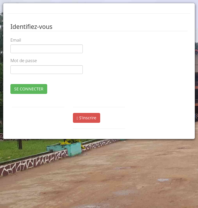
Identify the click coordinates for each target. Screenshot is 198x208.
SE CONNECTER (28, 89)
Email (15, 40)
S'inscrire (86, 117)
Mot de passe (23, 60)
